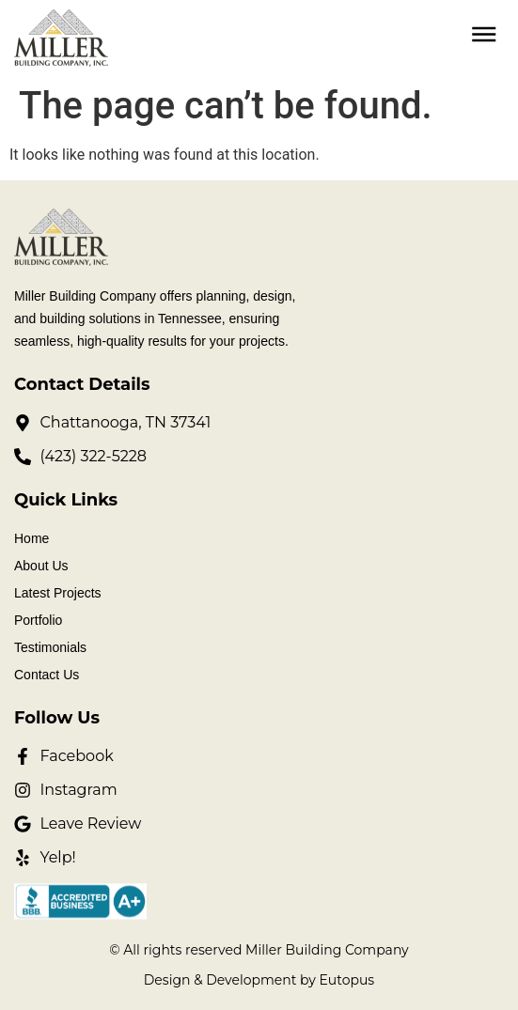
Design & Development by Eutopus (259, 979)
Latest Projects (58, 592)
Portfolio (38, 620)
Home (31, 538)
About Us (41, 565)
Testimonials (50, 647)
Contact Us (46, 674)
